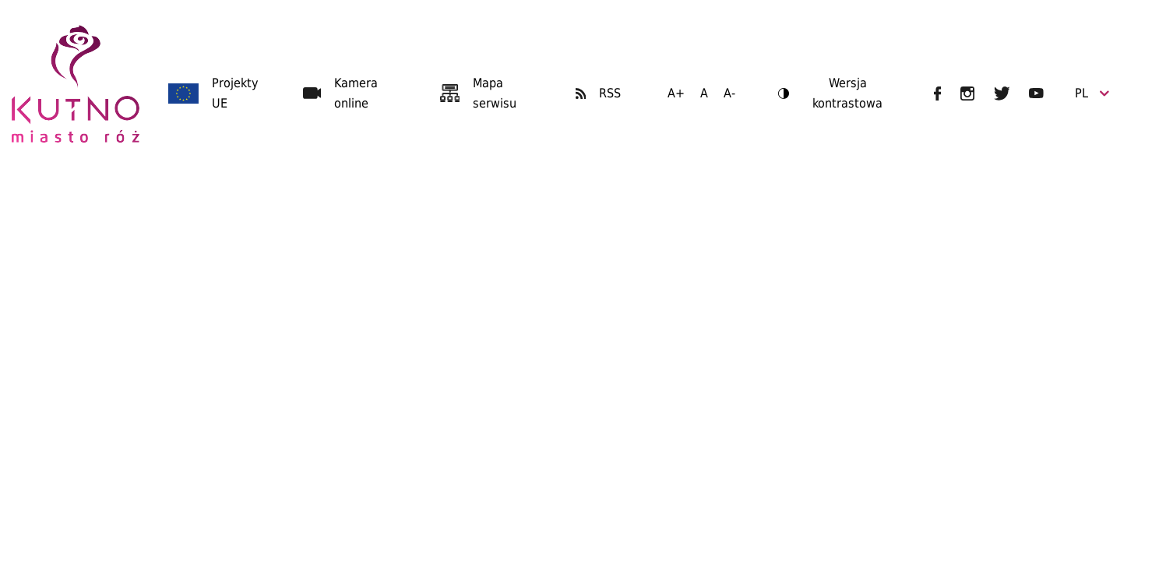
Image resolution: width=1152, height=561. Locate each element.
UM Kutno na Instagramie (967, 93)
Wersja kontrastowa (830, 94)
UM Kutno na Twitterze (1002, 93)
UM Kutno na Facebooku (937, 93)
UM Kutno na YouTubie (1036, 93)
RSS (610, 93)
